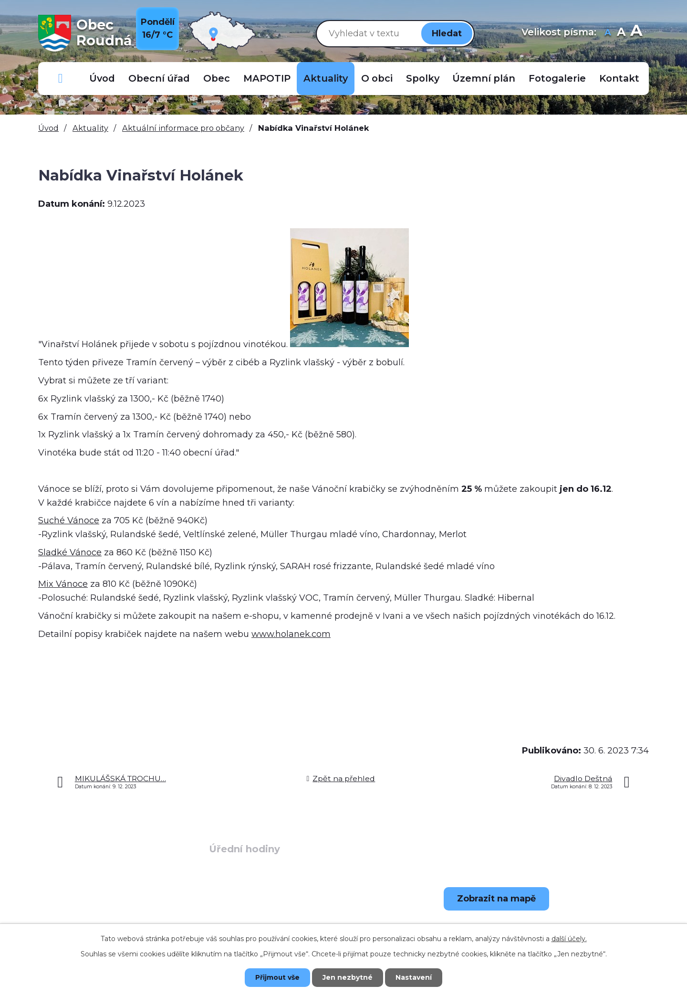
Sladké (70, 552)
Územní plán (483, 78)
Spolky (422, 78)
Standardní (621, 33)
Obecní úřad (159, 78)
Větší (636, 33)
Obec (216, 78)
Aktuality (325, 78)
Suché (68, 520)
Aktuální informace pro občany (183, 128)
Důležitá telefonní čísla (60, 78)
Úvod (102, 78)
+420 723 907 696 (112, 922)
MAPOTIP (267, 78)
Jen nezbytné (348, 977)
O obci (377, 78)
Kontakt (619, 78)
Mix (63, 584)
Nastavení (415, 977)
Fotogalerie (557, 78)
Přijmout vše (276, 977)
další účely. (569, 938)
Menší (608, 33)
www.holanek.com (291, 634)
